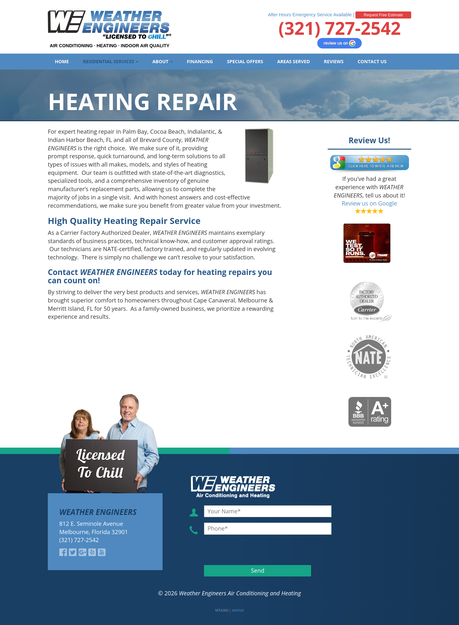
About (162, 61)
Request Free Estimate (383, 15)
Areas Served (293, 61)
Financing (200, 61)
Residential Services (110, 61)
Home (62, 61)
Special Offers (245, 61)
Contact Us (372, 61)
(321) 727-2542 (339, 28)
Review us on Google (369, 203)
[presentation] (240, 549)
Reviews (334, 61)
